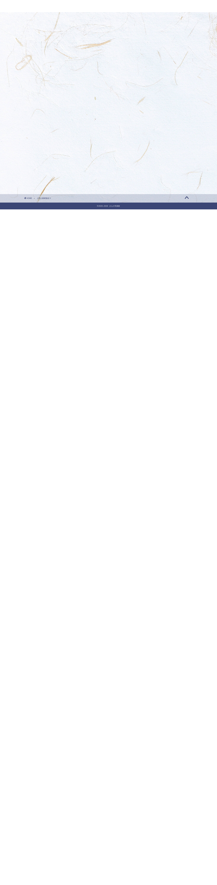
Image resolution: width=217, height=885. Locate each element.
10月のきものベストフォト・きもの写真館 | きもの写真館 (170, 164)
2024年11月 (154, 391)
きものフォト (155, 805)
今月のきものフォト (159, 820)
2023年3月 (154, 541)
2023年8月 (154, 504)
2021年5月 (154, 706)
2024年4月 (154, 444)
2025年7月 (154, 331)
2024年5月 (154, 436)
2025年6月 (154, 339)
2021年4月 (154, 714)
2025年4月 (154, 354)
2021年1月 (154, 736)
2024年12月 (154, 384)
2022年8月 (154, 594)
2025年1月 (154, 376)
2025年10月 (154, 309)
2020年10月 (154, 759)
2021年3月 (154, 721)
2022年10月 (154, 579)
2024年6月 (154, 429)
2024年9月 (154, 406)
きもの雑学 (154, 813)
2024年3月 (154, 451)
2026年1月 (154, 286)
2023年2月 (154, 549)
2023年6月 (154, 519)
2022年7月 (154, 601)
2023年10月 (154, 489)
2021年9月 (154, 676)
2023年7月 (154, 511)
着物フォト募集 (155, 140)
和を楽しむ (155, 835)
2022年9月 (154, 586)
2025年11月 (154, 301)
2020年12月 (154, 744)
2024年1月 (154, 466)
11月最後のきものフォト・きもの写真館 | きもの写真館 (170, 131)
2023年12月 (154, 474)
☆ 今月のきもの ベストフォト (164, 128)
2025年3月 (154, 361)
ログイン (151, 871)
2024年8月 (154, 414)
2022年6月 (154, 609)
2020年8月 (154, 774)
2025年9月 (154, 316)
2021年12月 (154, 654)
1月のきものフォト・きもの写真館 (165, 75)
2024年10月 (154, 399)
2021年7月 (154, 691)
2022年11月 (154, 571)
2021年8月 (154, 684)
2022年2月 (154, 639)
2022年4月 (154, 624)
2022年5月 (154, 616)
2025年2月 (154, 369)
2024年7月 (154, 421)
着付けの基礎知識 (157, 843)
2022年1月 (154, 646)
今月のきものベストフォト (162, 828)
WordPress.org (155, 883)
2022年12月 (154, 564)
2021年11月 (154, 661)
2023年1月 (154, 556)
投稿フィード (154, 875)
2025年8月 (154, 324)
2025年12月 (154, 294)
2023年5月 (154, 526)
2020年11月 (154, 751)
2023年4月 (154, 534)
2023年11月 (154, 481)
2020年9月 (154, 766)
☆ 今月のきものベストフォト (164, 798)
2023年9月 (154, 496)
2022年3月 (154, 631)
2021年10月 (154, 669)
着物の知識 (154, 850)
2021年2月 (154, 729)
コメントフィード (156, 879)
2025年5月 (154, 346)
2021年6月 (154, 699)
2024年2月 (154, 459)
